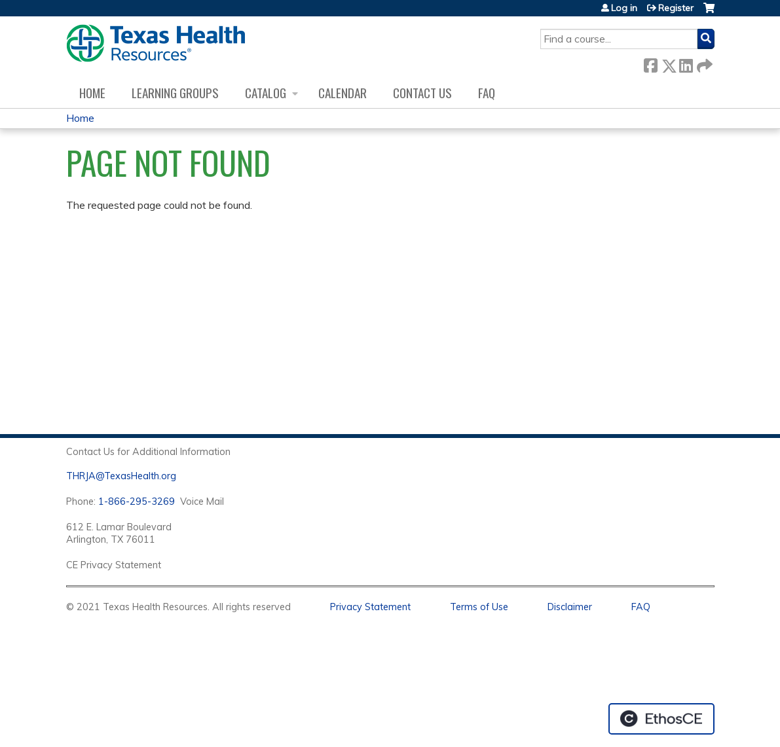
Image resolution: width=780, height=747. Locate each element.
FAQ (486, 92)
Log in (624, 7)
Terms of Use (479, 607)
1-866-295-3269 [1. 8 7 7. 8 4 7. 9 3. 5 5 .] (136, 501)
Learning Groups (175, 92)
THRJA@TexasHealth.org (121, 476)
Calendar (342, 92)
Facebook (650, 63)
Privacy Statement (370, 607)
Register (676, 7)
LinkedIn (685, 63)
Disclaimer (570, 607)
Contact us (422, 92)
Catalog (265, 92)
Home (92, 92)
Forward (703, 63)
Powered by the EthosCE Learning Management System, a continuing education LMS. (661, 719)
